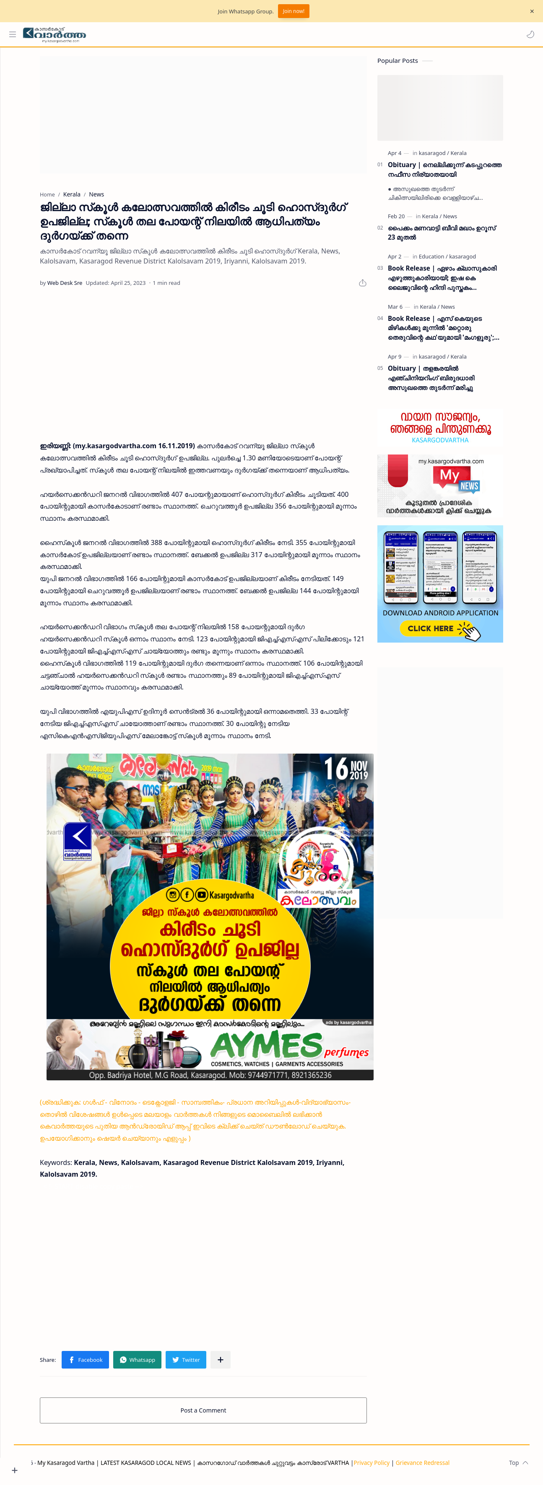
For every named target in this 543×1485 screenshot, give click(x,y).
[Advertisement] (219, 119)
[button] (528, 34)
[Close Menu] (530, 11)
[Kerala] (474, 157)
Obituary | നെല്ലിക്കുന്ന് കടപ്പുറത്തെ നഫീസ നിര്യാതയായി (460, 174)
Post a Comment (219, 1414)
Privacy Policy (400, 1467)
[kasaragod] (449, 157)
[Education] (448, 260)
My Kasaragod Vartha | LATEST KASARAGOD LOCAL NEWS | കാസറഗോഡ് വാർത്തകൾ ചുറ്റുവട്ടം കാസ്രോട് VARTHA (221, 1467)
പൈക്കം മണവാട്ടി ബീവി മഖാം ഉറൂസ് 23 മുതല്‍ (457, 237)
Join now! (293, 11)
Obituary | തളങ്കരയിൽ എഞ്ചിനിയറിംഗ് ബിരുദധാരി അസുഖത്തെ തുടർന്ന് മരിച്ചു (447, 382)
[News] (466, 220)
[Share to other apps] (236, 1364)
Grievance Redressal (451, 1467)
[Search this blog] (174, 34)
